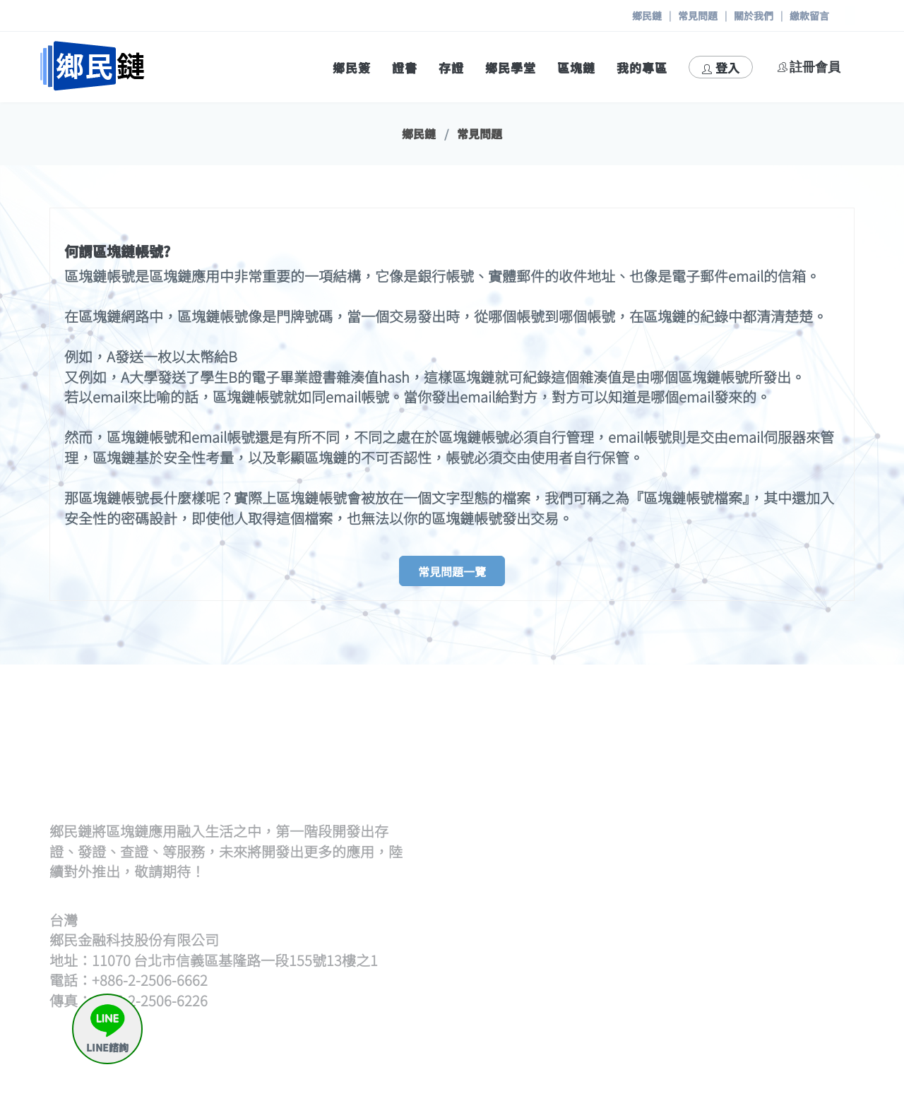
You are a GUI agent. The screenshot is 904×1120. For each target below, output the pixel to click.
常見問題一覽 (452, 571)
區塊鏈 (576, 67)
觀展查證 (571, 926)
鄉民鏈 (647, 15)
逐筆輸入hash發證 (596, 809)
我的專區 (642, 67)
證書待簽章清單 (589, 826)
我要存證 (780, 909)
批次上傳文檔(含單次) (604, 774)
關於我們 (753, 15)
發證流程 (571, 757)
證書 (404, 67)
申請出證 (780, 944)
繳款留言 (809, 15)
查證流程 (571, 892)
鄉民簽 (352, 67)
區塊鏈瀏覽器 (583, 1010)
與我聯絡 (780, 1044)
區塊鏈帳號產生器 (595, 1027)
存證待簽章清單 (798, 926)
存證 (451, 67)
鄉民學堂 (510, 67)
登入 (720, 67)
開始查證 (571, 909)
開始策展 (780, 774)
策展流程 (780, 757)
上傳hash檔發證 (590, 791)
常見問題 (698, 15)
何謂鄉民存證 (792, 892)
